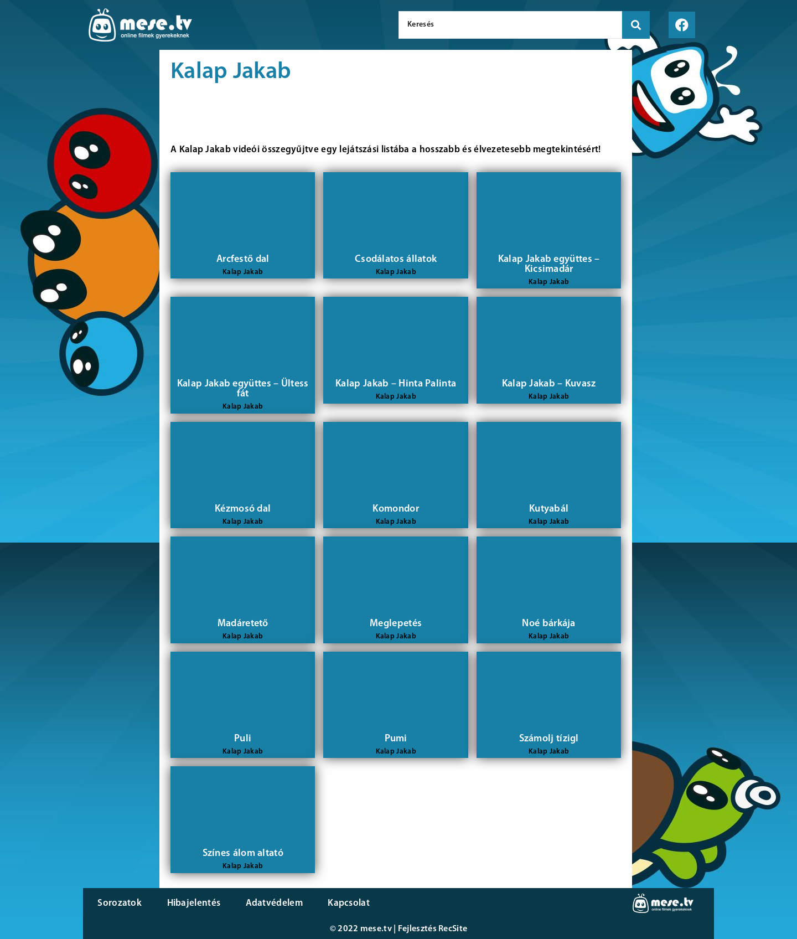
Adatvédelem (267, 903)
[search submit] (636, 25)
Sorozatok (119, 903)
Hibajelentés (190, 903)
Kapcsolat (339, 903)
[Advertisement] (80, 238)
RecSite (452, 929)
